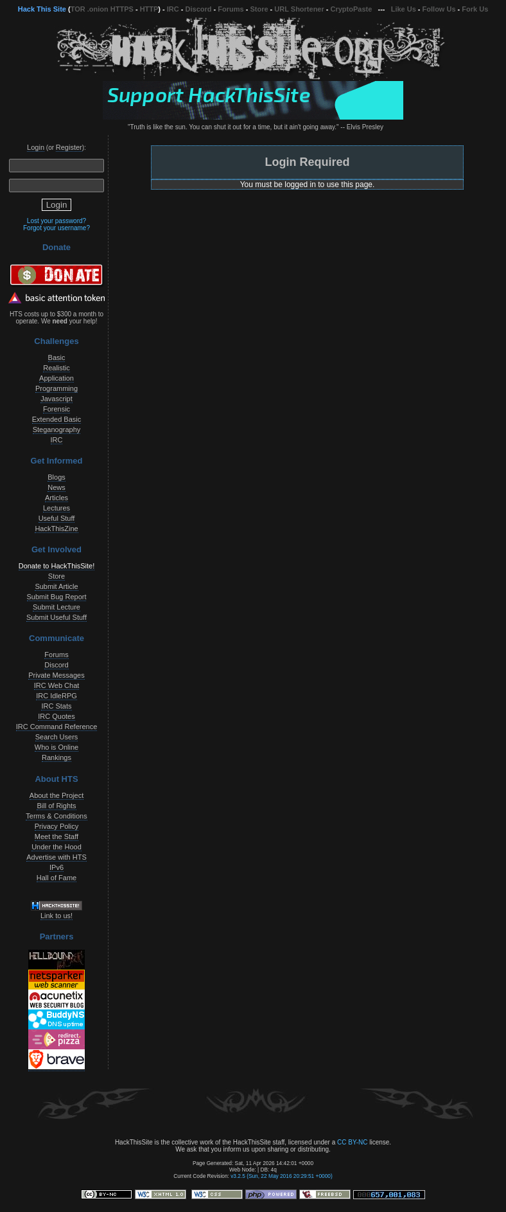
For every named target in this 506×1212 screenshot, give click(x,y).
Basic (56, 357)
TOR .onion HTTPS (102, 9)
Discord (199, 9)
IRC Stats (56, 706)
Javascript (56, 398)
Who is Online (56, 747)
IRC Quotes (56, 716)
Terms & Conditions (56, 816)
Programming (56, 388)
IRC (173, 9)
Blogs (56, 477)
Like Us (403, 9)
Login (35, 147)
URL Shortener (299, 9)
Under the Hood (56, 847)
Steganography (57, 429)
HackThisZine (56, 528)
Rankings (56, 757)
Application (56, 378)
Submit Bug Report (57, 597)
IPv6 (56, 867)
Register (69, 147)
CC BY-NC (352, 1142)
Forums (230, 9)
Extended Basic (56, 419)
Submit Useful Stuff (56, 617)
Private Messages (56, 675)
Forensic (56, 409)
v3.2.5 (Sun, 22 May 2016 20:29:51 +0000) (282, 1176)
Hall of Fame (56, 878)
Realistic (56, 368)
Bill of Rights (56, 806)
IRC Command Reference (57, 726)
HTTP (149, 9)
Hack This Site (42, 9)
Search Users (56, 737)
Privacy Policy (56, 826)
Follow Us (439, 9)
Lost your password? (56, 220)
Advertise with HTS (56, 857)
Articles (56, 498)
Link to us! (56, 915)
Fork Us (475, 9)
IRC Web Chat (57, 685)
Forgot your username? (56, 227)
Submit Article (56, 586)
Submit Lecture (56, 607)
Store (259, 9)
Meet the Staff (56, 836)
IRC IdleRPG (56, 696)
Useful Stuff (57, 518)
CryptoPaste (351, 9)
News (56, 487)
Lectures (56, 508)
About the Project (56, 795)
